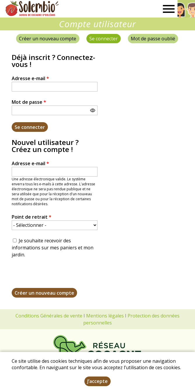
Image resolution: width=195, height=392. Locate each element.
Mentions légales (105, 315)
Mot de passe (29, 102)
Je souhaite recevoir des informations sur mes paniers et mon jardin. (52, 247)
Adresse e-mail (30, 78)
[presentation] (56, 276)
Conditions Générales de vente (48, 315)
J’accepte (97, 381)
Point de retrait (31, 217)
